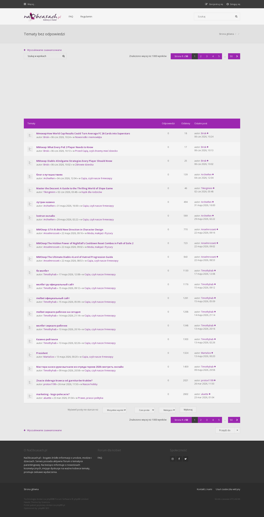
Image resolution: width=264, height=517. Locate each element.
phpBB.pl (60, 505)
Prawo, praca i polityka (90, 398)
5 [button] (219, 56)
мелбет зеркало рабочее (51, 325)
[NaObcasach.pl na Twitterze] (185, 459)
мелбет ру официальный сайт (55, 284)
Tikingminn (49, 192)
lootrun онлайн (45, 215)
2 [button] (200, 56)
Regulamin (86, 16)
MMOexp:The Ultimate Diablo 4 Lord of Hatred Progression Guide (74, 257)
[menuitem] (233, 4)
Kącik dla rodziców (92, 192)
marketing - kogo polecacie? (53, 394)
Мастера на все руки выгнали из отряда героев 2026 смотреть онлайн (80, 366)
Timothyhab (50, 274)
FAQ (71, 16)
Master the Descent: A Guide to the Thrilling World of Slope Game (74, 188)
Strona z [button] (181, 56)
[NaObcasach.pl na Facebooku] (179, 459)
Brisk (46, 137)
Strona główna (31, 489)
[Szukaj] (236, 16)
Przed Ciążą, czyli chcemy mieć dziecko (96, 150)
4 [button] (213, 56)
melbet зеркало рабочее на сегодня (58, 311)
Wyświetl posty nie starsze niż (97, 410)
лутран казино (45, 202)
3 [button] (207, 56)
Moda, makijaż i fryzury (100, 233)
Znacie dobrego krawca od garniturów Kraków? (64, 380)
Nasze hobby (90, 384)
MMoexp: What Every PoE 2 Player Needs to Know (64, 147)
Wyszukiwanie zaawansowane (44, 50)
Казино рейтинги (47, 339)
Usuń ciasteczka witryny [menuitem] (228, 489)
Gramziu (45, 502)
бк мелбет (42, 270)
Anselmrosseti (51, 233)
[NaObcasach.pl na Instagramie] (172, 459)
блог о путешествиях (49, 174)
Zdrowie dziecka (84, 164)
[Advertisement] (132, 91)
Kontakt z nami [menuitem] (204, 489)
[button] (237, 56)
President (42, 353)
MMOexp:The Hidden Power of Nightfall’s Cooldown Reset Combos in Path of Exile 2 (84, 243)
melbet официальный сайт (53, 298)
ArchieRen (49, 178)
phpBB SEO (43, 508)
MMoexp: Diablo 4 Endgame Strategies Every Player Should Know (74, 161)
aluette (47, 398)
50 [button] (231, 56)
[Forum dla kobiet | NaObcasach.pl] (42, 16)
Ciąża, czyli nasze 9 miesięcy (96, 178)
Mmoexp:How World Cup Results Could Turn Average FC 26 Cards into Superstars (83, 133)
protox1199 (49, 384)
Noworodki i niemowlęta (88, 137)
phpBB (50, 499)
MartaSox (48, 356)
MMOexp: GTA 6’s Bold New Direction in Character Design (69, 229)
